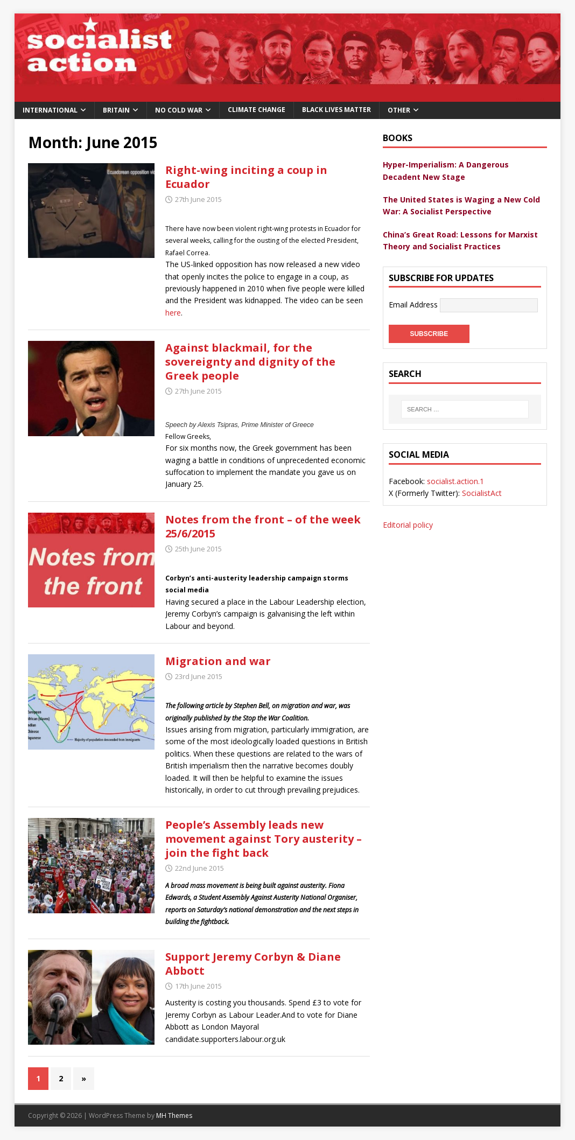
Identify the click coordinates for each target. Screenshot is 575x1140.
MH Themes (174, 1115)
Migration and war (218, 661)
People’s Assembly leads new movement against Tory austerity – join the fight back (263, 838)
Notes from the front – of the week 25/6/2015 (263, 526)
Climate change (256, 109)
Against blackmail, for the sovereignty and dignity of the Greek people (250, 361)
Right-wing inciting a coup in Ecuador (246, 177)
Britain (116, 110)
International (50, 110)
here (173, 312)
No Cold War (178, 110)
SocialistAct (482, 493)
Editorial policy (408, 525)
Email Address (414, 304)
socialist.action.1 (455, 481)
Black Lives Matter (336, 109)
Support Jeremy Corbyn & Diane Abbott (253, 963)
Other (399, 110)
